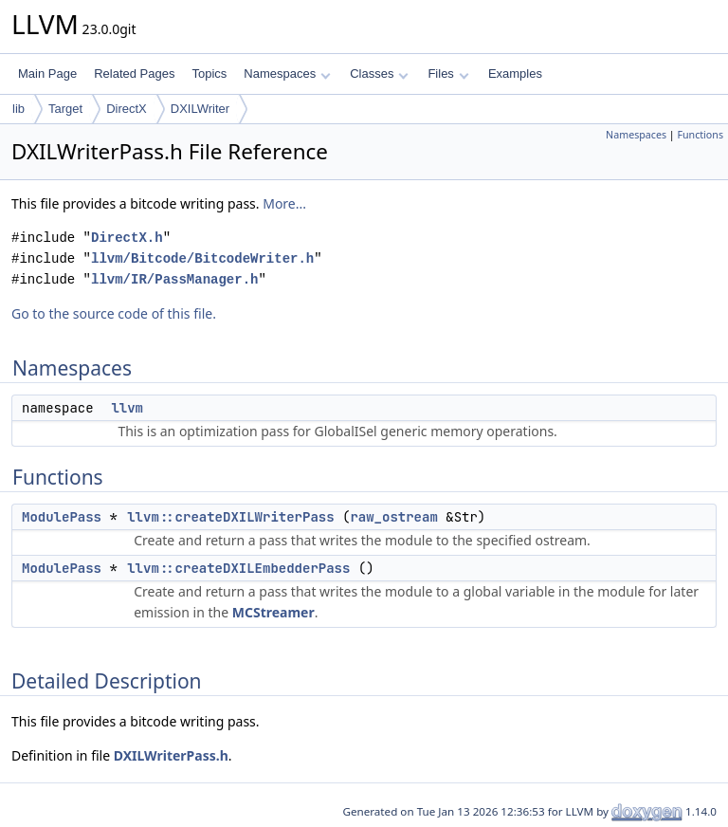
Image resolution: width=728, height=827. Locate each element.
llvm (127, 407)
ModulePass (61, 516)
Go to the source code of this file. (113, 313)
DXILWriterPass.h (171, 755)
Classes (379, 73)
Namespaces (287, 73)
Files (448, 73)
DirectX (126, 108)
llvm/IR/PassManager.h (174, 279)
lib (18, 108)
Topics (209, 73)
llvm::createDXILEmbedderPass (238, 568)
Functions (700, 134)
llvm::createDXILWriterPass (230, 516)
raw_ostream (393, 516)
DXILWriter (200, 108)
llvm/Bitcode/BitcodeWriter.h (202, 258)
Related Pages (134, 73)
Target (65, 108)
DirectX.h (127, 238)
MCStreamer (273, 612)
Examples (515, 73)
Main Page (47, 73)
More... (284, 203)
